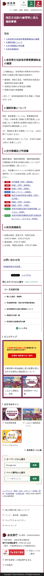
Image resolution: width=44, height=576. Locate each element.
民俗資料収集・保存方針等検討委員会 (21, 303)
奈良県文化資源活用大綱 (16, 321)
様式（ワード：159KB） (21, 192)
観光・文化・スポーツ (22, 491)
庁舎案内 (9, 565)
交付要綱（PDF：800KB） (22, 182)
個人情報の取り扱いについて (17, 510)
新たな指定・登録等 (14, 297)
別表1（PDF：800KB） (21, 185)
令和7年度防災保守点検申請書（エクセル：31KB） (26, 210)
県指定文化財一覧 (13, 315)
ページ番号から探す (15, 472)
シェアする (26, 275)
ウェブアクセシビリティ (15, 520)
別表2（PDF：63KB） (20, 189)
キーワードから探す (15, 459)
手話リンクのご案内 (34, 552)
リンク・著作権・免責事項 (16, 515)
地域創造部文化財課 (12, 267)
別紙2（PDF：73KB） (20, 205)
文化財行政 (14, 289)
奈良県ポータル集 (34, 450)
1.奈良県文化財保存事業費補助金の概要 (22, 39)
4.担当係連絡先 (12, 49)
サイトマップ (10, 526)
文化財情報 (10, 493)
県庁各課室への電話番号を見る (18, 560)
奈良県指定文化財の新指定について (20, 309)
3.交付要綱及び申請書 (15, 46)
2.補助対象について (14, 42)
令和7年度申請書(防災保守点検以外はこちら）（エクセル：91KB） (26, 217)
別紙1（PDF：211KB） (21, 202)
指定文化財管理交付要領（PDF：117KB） (25, 197)
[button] (23, 4)
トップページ (7, 491)
